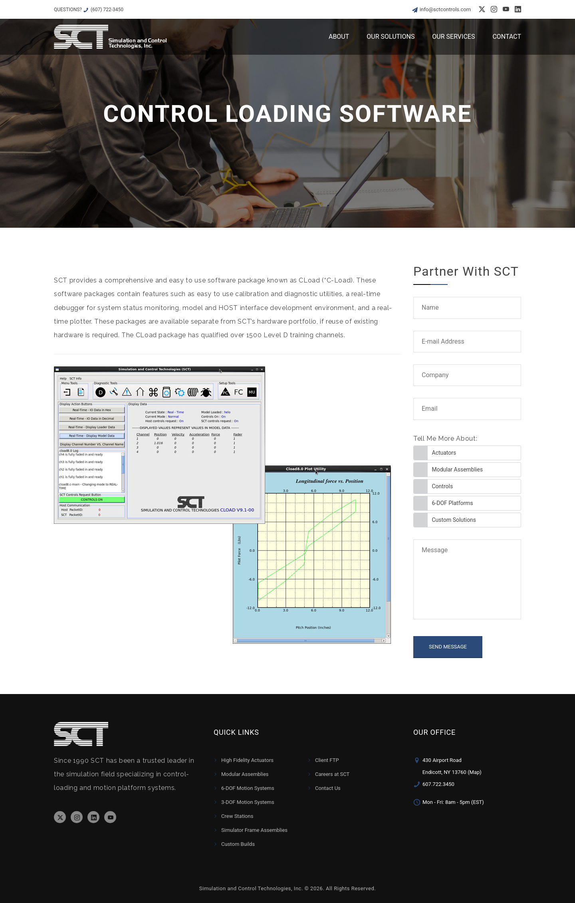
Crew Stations (237, 816)
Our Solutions (390, 36)
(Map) (475, 772)
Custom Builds (238, 844)
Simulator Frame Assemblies (254, 830)
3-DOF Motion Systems (247, 802)
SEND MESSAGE (448, 647)
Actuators (444, 453)
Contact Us (328, 788)
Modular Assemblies (457, 469)
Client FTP (327, 760)
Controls (442, 486)
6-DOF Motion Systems (247, 788)
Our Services (453, 36)
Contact (506, 36)
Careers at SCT (332, 774)
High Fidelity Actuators (247, 760)
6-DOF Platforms (452, 503)
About (339, 36)
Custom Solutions (454, 520)
